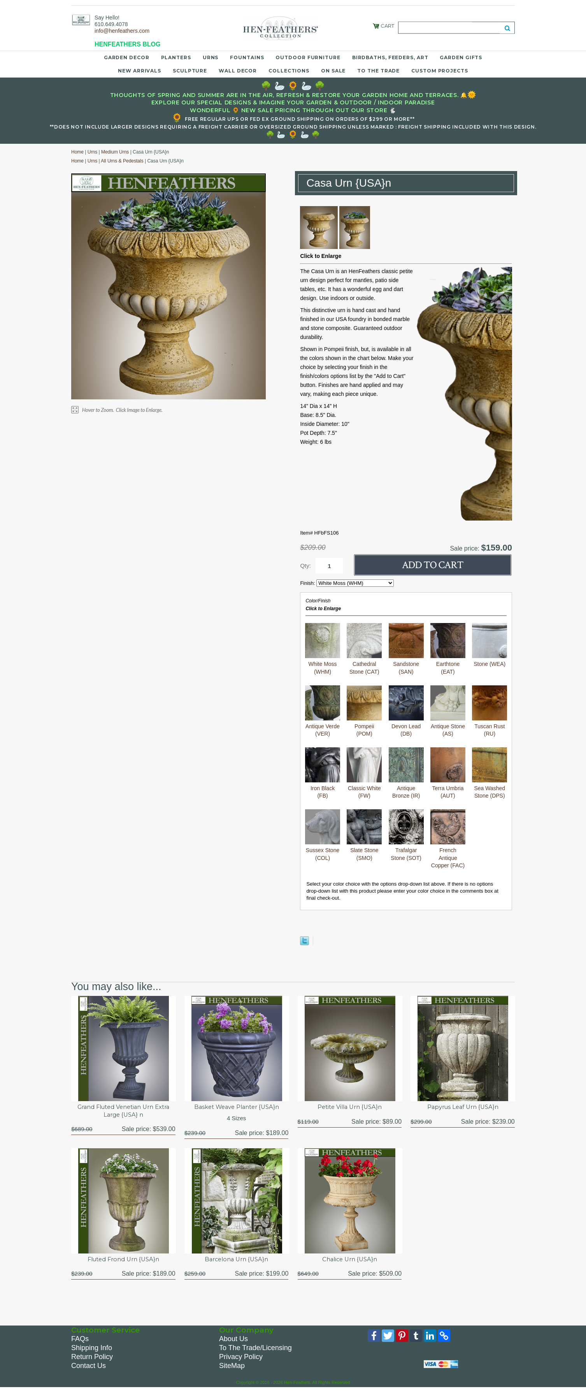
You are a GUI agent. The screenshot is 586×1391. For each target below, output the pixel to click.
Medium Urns (115, 152)
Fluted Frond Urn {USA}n (123, 1261)
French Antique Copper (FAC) (447, 838)
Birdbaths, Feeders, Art (390, 57)
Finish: (308, 583)
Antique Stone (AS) (447, 711)
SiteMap (232, 1368)
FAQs (80, 1341)
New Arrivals (139, 71)
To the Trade (378, 71)
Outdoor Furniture (307, 57)
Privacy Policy (241, 1359)
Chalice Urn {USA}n (349, 1261)
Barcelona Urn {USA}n (236, 1261)
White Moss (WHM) (322, 649)
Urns (211, 57)
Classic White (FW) (364, 773)
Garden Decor (126, 57)
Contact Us (88, 1368)
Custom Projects (439, 71)
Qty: (305, 565)
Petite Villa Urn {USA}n (349, 1107)
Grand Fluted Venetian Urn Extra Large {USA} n (123, 1112)
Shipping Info (91, 1350)
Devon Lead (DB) (406, 711)
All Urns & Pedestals (122, 161)
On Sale (333, 71)
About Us (233, 1341)
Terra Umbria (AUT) (447, 773)
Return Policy (92, 1359)
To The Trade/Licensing (255, 1350)
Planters (176, 57)
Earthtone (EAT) (447, 649)
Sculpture (190, 71)
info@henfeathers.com (122, 31)
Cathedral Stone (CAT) (364, 649)
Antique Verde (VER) (322, 711)
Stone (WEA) (489, 645)
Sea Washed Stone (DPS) (489, 773)
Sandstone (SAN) (406, 649)
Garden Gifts (461, 57)
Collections (288, 71)
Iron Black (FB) (322, 773)
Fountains (247, 57)
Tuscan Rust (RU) (489, 711)
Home (77, 152)
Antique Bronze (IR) (406, 773)
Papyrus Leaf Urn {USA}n (463, 1107)
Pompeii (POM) (364, 711)
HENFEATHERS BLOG (127, 44)
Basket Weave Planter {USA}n (236, 1107)
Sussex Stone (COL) (322, 835)
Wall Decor (238, 71)
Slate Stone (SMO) (364, 835)
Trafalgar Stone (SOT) (406, 835)
